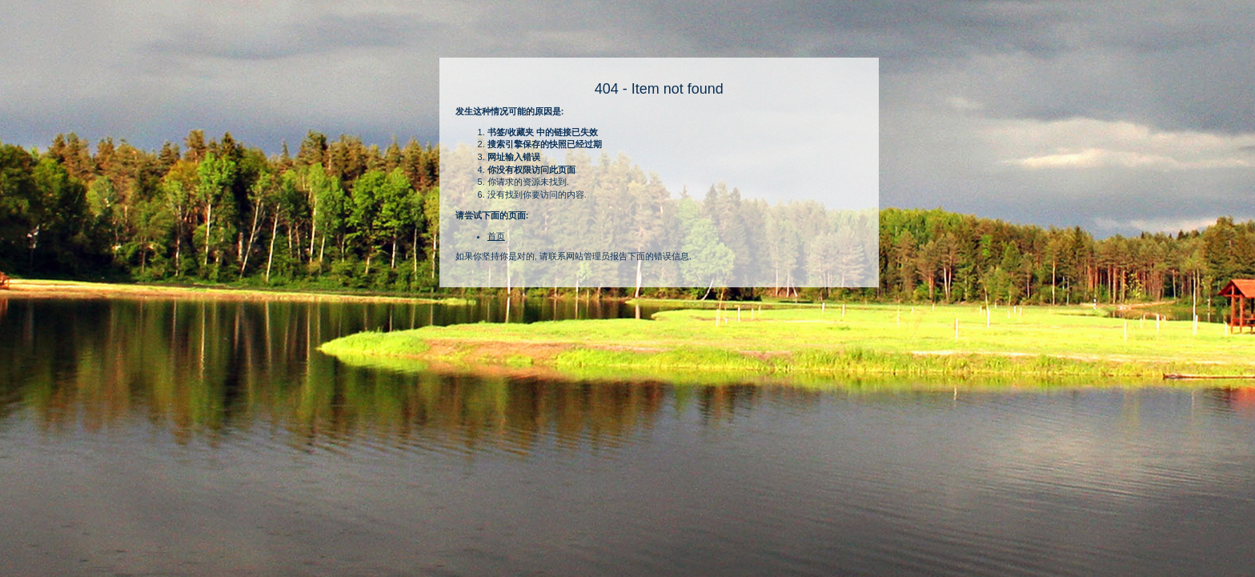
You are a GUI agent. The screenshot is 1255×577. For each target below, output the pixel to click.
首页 (496, 236)
